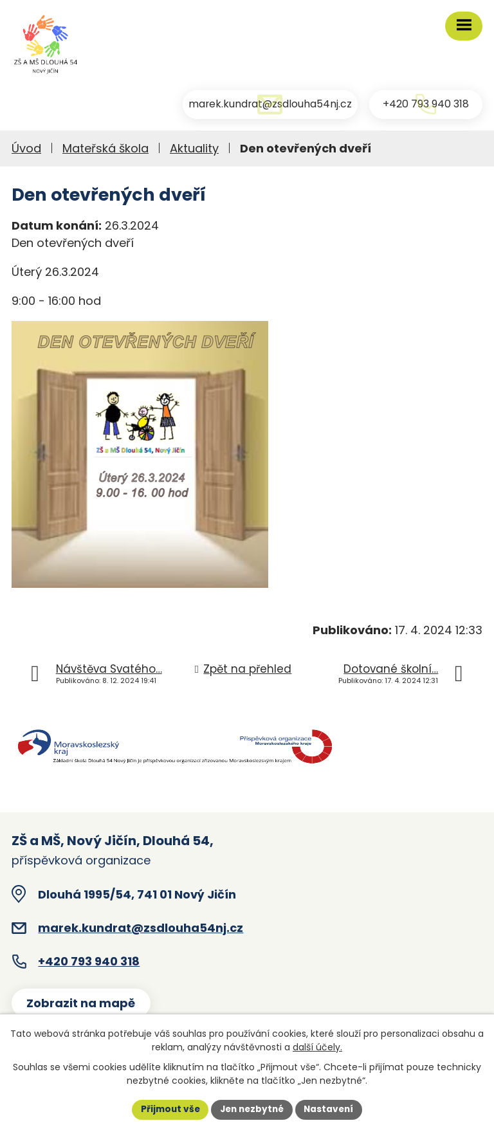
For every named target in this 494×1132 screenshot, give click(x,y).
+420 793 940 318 (89, 964)
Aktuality (194, 151)
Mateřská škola (105, 151)
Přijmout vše (166, 1108)
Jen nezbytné (252, 1108)
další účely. (317, 1046)
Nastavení (332, 1108)
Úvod (26, 151)
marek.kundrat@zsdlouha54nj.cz (140, 931)
